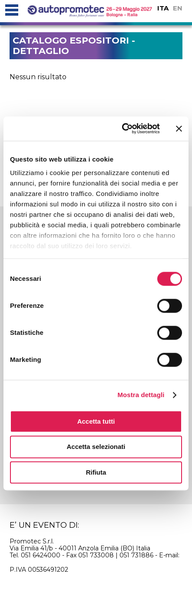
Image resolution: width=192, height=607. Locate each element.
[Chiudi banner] (179, 128)
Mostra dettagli (140, 394)
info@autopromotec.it (43, 562)
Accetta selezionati (95, 447)
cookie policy (46, 585)
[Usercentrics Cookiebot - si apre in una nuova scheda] (122, 128)
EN (177, 8)
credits (139, 585)
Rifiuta (96, 472)
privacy (98, 585)
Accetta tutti (96, 421)
